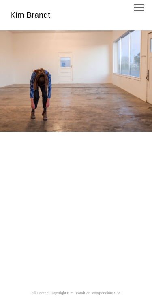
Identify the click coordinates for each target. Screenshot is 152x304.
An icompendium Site (103, 293)
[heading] (30, 16)
